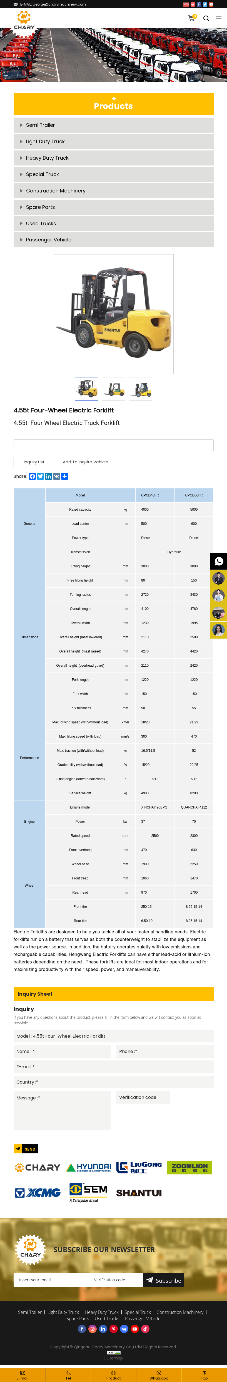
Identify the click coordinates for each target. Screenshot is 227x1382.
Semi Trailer (40, 125)
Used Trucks (41, 225)
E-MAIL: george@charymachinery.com (53, 4)
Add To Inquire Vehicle (86, 464)
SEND (30, 1152)
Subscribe (168, 1284)
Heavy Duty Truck (47, 158)
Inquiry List (34, 464)
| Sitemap (113, 1361)
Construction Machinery (56, 192)
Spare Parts (40, 208)
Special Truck (42, 175)
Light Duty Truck (45, 142)
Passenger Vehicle (48, 242)
